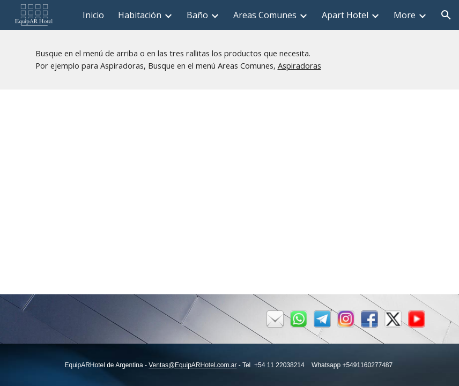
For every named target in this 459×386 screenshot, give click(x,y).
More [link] (405, 15)
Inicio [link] (93, 15)
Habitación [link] (139, 15)
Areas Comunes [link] (265, 15)
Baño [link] (197, 15)
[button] (446, 15)
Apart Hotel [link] (345, 15)
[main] (229, 60)
